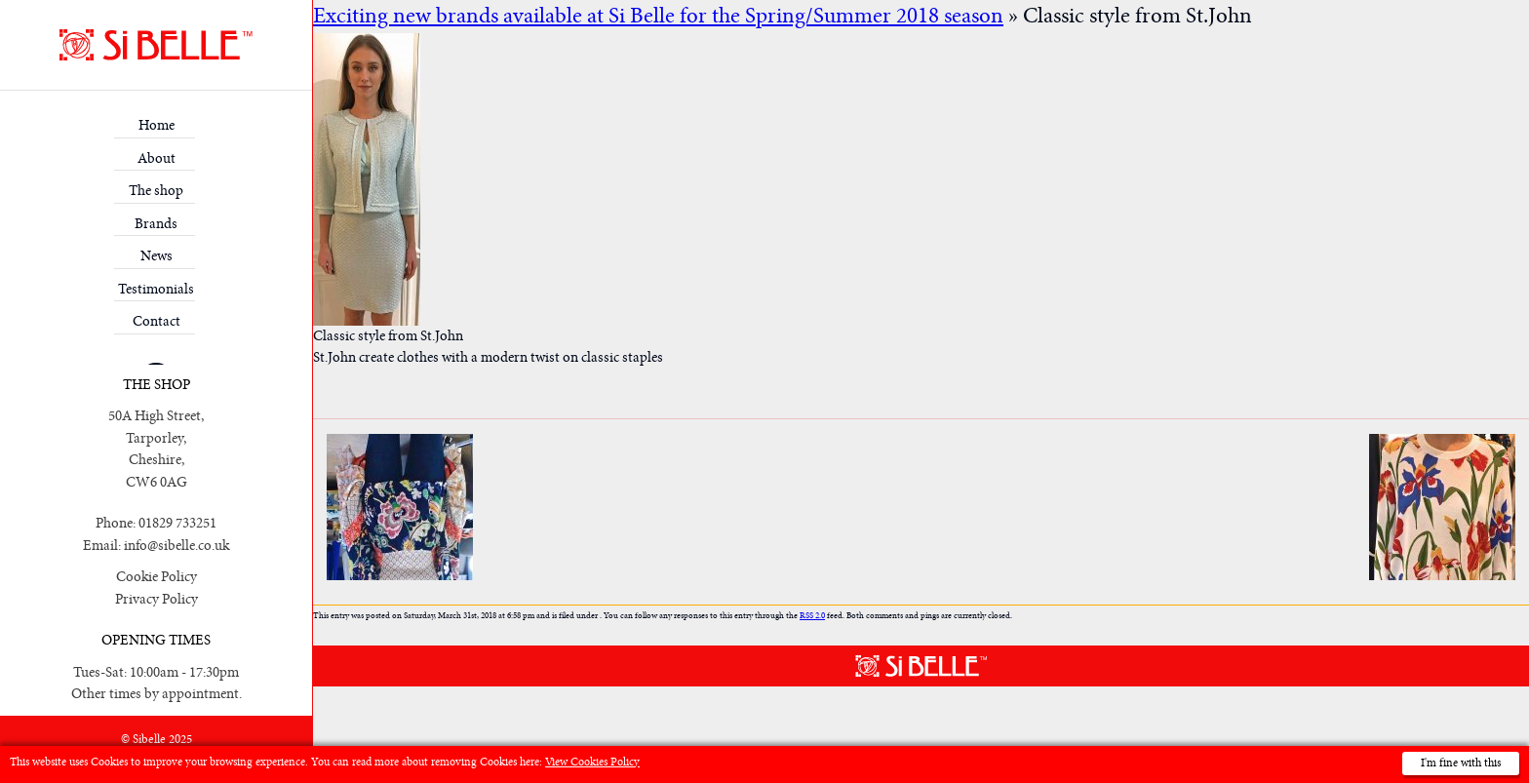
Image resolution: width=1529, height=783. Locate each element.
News (156, 256)
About (156, 158)
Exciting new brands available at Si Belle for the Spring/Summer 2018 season (658, 16)
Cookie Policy (156, 577)
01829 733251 (177, 523)
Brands (156, 224)
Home (156, 125)
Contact (156, 321)
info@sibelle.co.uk (176, 545)
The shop (156, 190)
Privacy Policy (156, 599)
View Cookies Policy (592, 762)
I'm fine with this (1461, 763)
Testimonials (156, 289)
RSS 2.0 (812, 615)
